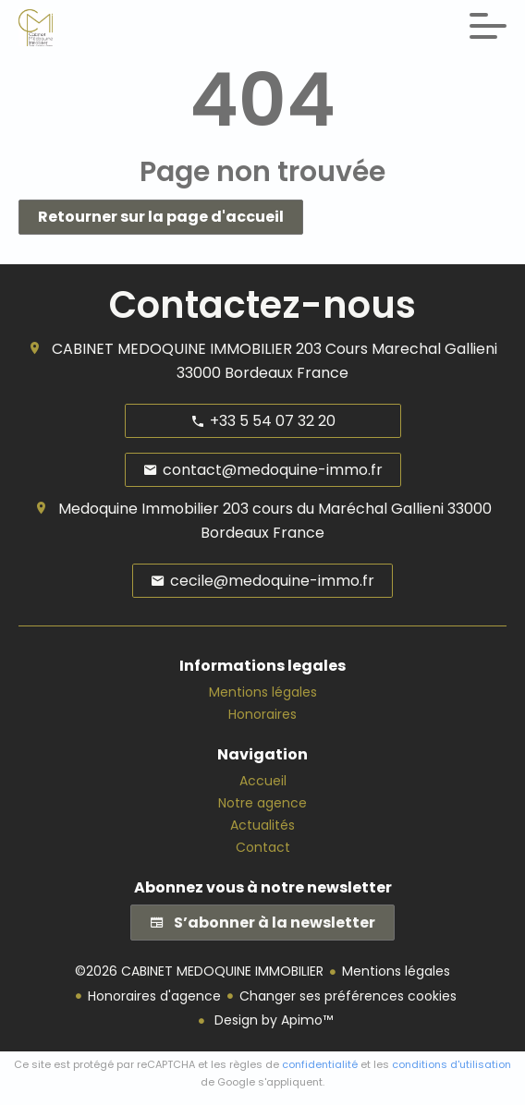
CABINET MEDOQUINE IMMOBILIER (172, 348)
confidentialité (320, 1064)
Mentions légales (396, 971)
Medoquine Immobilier (138, 508)
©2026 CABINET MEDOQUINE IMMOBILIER (199, 971)
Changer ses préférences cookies (348, 996)
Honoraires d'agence (154, 996)
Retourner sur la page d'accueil (161, 216)
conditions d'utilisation (451, 1064)
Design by (272, 1020)
